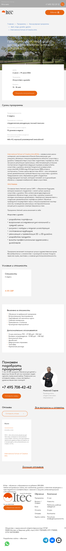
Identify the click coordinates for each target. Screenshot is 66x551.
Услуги (49, 510)
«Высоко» (23, 538)
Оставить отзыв (15, 414)
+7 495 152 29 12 (52, 4)
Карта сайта (40, 517)
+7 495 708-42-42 (16, 387)
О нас (49, 498)
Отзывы (38, 513)
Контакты (51, 513)
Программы (39, 498)
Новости (50, 501)
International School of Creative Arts (16, 455)
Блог (36, 507)
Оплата (38, 510)
